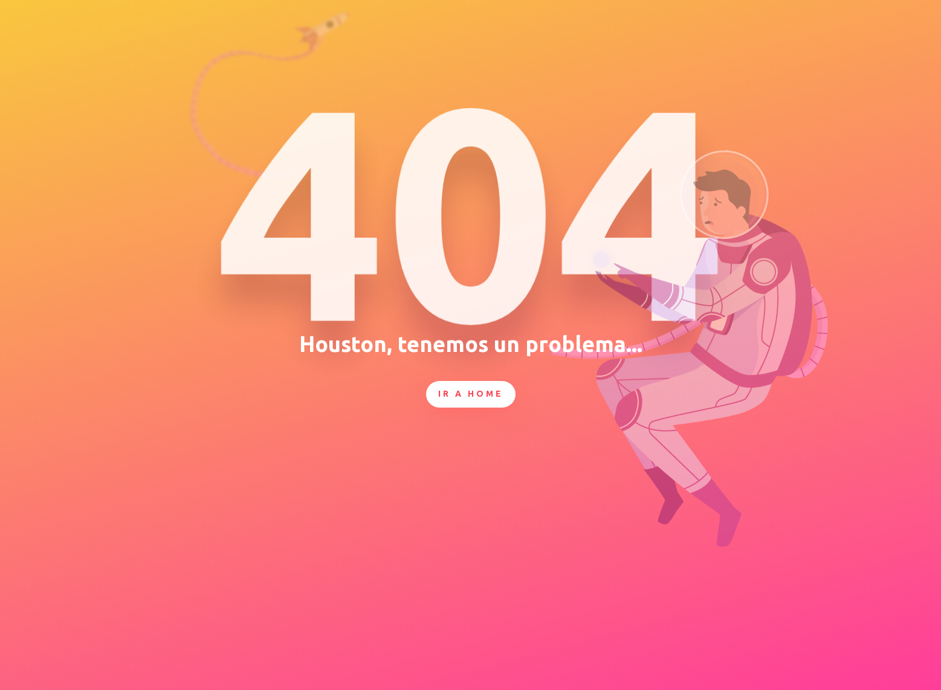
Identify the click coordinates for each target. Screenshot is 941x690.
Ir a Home (470, 394)
